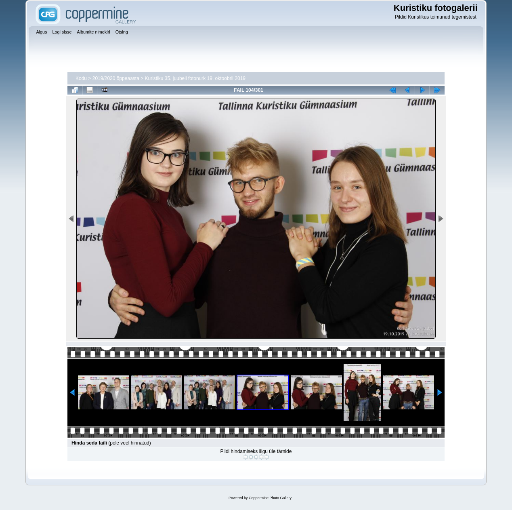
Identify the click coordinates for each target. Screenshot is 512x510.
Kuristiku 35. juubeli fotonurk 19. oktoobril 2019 (195, 78)
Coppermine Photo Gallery (270, 498)
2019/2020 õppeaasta (115, 78)
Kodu (81, 78)
